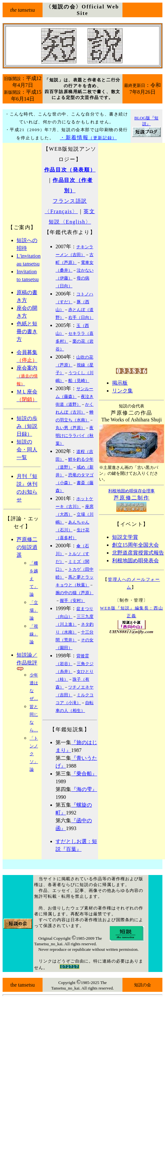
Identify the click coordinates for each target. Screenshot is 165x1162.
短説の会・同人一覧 (27, 449)
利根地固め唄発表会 (135, 560)
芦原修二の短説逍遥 (27, 547)
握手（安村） (72, 600)
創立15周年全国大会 (135, 545)
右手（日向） (81, 317)
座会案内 (27, 375)
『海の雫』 (84, 789)
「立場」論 (34, 610)
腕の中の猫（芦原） (75, 592)
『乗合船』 (84, 773)
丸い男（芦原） (70, 427)
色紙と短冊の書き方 (27, 331)
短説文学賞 (125, 537)
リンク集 (122, 390)
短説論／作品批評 (27, 661)
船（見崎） (78, 380)
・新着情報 (88, 137)
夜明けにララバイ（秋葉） (75, 435)
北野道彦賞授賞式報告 (138, 552)
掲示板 (120, 383)
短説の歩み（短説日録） (27, 426)
